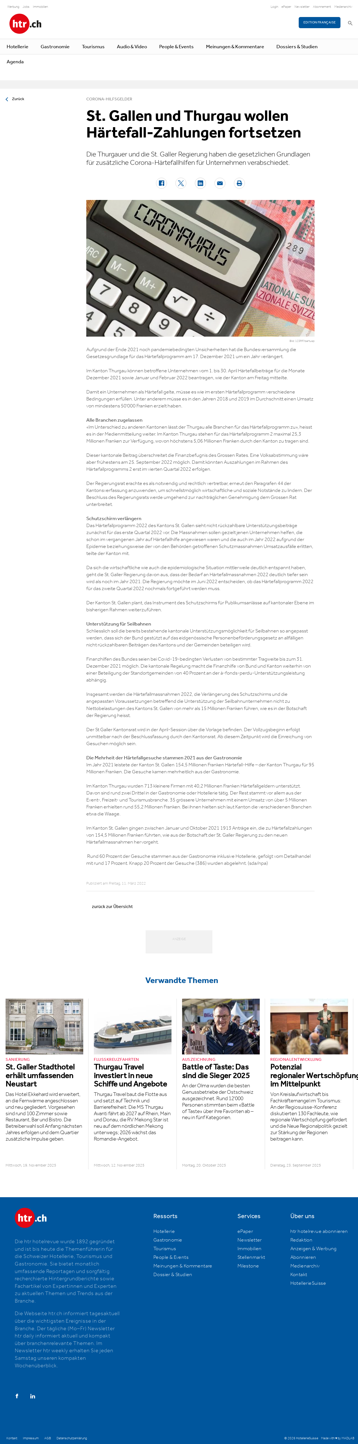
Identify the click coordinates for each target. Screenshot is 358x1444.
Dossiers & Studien (297, 47)
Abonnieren (303, 1257)
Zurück (18, 99)
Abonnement (322, 6)
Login (274, 6)
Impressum (31, 1438)
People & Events (176, 47)
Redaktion (301, 1240)
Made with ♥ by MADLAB (337, 1438)
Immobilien (40, 6)
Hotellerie (17, 47)
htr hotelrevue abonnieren (319, 1231)
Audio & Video (132, 47)
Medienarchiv (343, 6)
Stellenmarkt (251, 1257)
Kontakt (298, 1275)
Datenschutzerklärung (72, 1438)
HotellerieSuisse (308, 1283)
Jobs (26, 6)
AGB (47, 1438)
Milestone (248, 1266)
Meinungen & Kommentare (235, 47)
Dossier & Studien (172, 1275)
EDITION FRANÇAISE (319, 22)
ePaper (286, 6)
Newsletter (302, 6)
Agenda (15, 62)
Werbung (13, 6)
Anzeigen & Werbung (313, 1249)
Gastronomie (55, 47)
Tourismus (93, 47)
